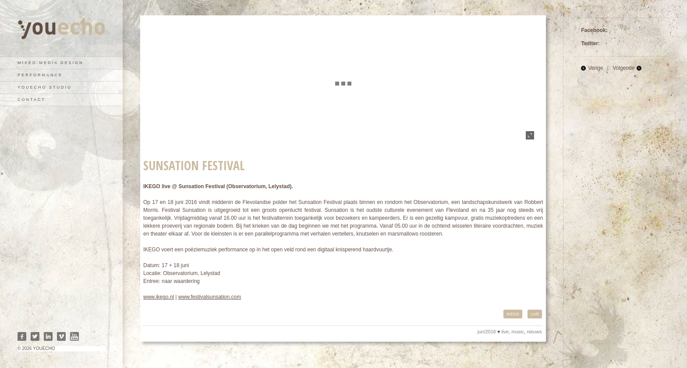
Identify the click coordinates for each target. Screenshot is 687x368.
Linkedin (48, 336)
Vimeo (61, 336)
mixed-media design (51, 63)
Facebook (22, 336)
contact (32, 99)
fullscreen (530, 135)
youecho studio (45, 87)
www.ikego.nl (158, 297)
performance (40, 75)
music (517, 331)
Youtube (74, 336)
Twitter (35, 336)
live (535, 314)
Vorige (595, 68)
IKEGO (512, 314)
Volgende (623, 68)
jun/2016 (487, 331)
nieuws (534, 331)
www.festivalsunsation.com (209, 297)
